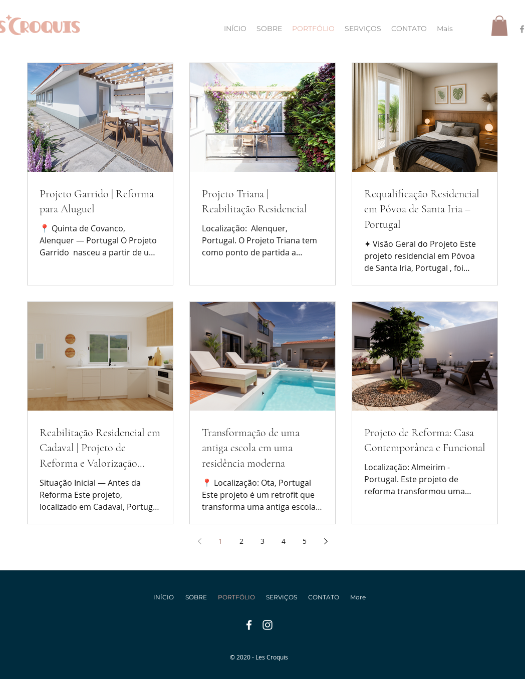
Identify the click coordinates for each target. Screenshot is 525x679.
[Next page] (326, 541)
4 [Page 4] (284, 541)
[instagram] (267, 624)
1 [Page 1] (220, 541)
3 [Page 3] (262, 541)
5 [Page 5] (305, 541)
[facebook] (248, 624)
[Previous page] (199, 541)
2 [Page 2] (241, 541)
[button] (499, 26)
